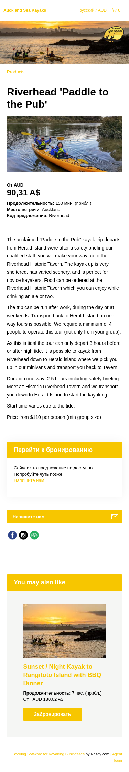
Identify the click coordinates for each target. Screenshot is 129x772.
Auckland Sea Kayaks (24, 10)
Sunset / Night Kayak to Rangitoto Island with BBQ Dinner (62, 675)
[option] (64, 662)
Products (15, 71)
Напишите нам (29, 480)
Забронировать (52, 714)
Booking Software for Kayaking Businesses (49, 754)
